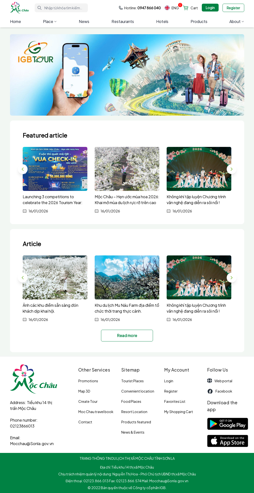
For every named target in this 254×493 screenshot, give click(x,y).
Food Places (131, 401)
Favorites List (174, 401)
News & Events (132, 432)
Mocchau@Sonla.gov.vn (32, 443)
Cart (194, 8)
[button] (231, 169)
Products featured (136, 422)
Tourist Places (132, 381)
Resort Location (134, 411)
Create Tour (88, 401)
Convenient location (137, 391)
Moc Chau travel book (95, 411)
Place (50, 21)
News (84, 21)
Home (15, 21)
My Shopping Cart (178, 411)
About (236, 21)
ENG (172, 8)
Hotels (162, 21)
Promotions (88, 381)
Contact (85, 422)
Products (199, 21)
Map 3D (84, 391)
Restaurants (123, 21)
